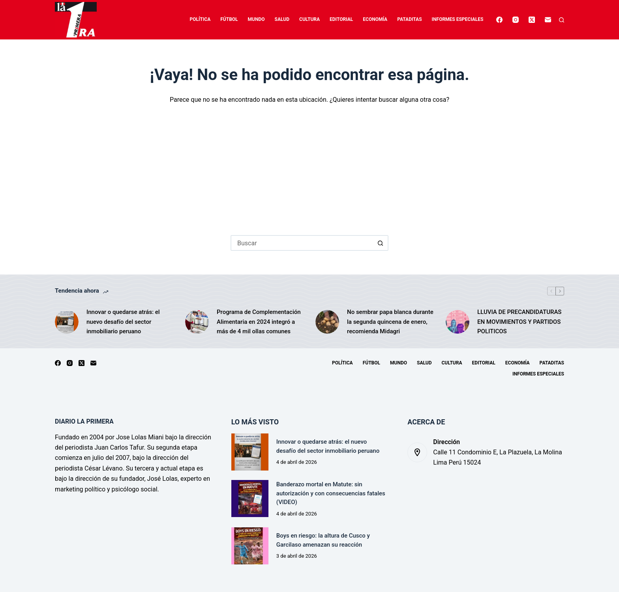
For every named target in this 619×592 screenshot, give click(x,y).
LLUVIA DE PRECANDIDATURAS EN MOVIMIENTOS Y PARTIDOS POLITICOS (519, 321)
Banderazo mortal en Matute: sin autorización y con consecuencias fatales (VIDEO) (330, 493)
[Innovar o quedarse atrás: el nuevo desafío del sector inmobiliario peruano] (67, 322)
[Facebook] (499, 20)
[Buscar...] (302, 243)
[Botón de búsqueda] (380, 243)
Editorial (341, 19)
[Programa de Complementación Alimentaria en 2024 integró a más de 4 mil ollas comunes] (197, 322)
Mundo (256, 19)
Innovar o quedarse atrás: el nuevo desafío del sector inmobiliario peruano (123, 321)
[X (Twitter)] (532, 20)
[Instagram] (515, 20)
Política (200, 19)
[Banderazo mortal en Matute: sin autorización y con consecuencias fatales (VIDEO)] (249, 498)
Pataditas (409, 19)
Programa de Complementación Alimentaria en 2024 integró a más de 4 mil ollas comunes (259, 321)
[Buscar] (561, 19)
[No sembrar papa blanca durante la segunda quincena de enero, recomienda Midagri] (327, 322)
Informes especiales (458, 19)
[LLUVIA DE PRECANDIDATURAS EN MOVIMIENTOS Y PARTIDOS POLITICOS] (457, 322)
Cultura (309, 19)
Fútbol (229, 19)
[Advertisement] (309, 164)
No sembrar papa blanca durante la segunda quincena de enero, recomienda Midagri (390, 321)
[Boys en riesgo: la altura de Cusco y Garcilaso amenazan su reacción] (249, 545)
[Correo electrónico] (548, 20)
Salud (282, 19)
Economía (375, 19)
